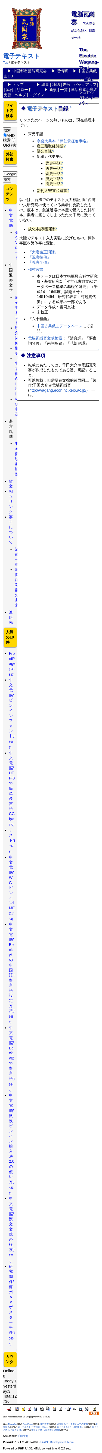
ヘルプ (20, 95)
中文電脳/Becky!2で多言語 (12, 1059)
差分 (66, 84)
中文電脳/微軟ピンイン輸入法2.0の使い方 (12, 1144)
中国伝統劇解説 (16, 458)
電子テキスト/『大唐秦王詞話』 (33, 1427)
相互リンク (11, 501)
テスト (12, 840)
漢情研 (62, 71)
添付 (10, 89)
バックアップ (85, 84)
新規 (53, 89)
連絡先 (11, 617)
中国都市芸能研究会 (30, 71)
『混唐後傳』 (39, 257)
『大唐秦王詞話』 (43, 252)
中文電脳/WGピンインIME (12, 888)
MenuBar (12, 1424)
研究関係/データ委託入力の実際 (72, 1424)
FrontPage (12, 663)
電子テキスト (21, 56)
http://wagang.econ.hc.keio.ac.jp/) (58, 390)
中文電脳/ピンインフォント (12, 713)
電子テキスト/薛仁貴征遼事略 (45, 1430)
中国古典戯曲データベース (59, 326)
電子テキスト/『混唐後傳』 (70, 1427)
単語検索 (78, 89)
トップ (18, 84)
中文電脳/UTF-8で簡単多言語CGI (12, 788)
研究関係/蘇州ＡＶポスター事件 (12, 1305)
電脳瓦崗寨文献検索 (45, 338)
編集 (45, 84)
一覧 (64, 89)
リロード (24, 89)
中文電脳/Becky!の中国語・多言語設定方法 (13, 973)
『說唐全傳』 (39, 262)
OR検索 (10, 145)
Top (5, 62)
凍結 (56, 84)
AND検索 (9, 137)
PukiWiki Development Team (56, 1442)
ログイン (36, 95)
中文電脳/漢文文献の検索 (12, 1229)
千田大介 (22, 1436)
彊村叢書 (35, 269)
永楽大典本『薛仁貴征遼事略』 (63, 141)
